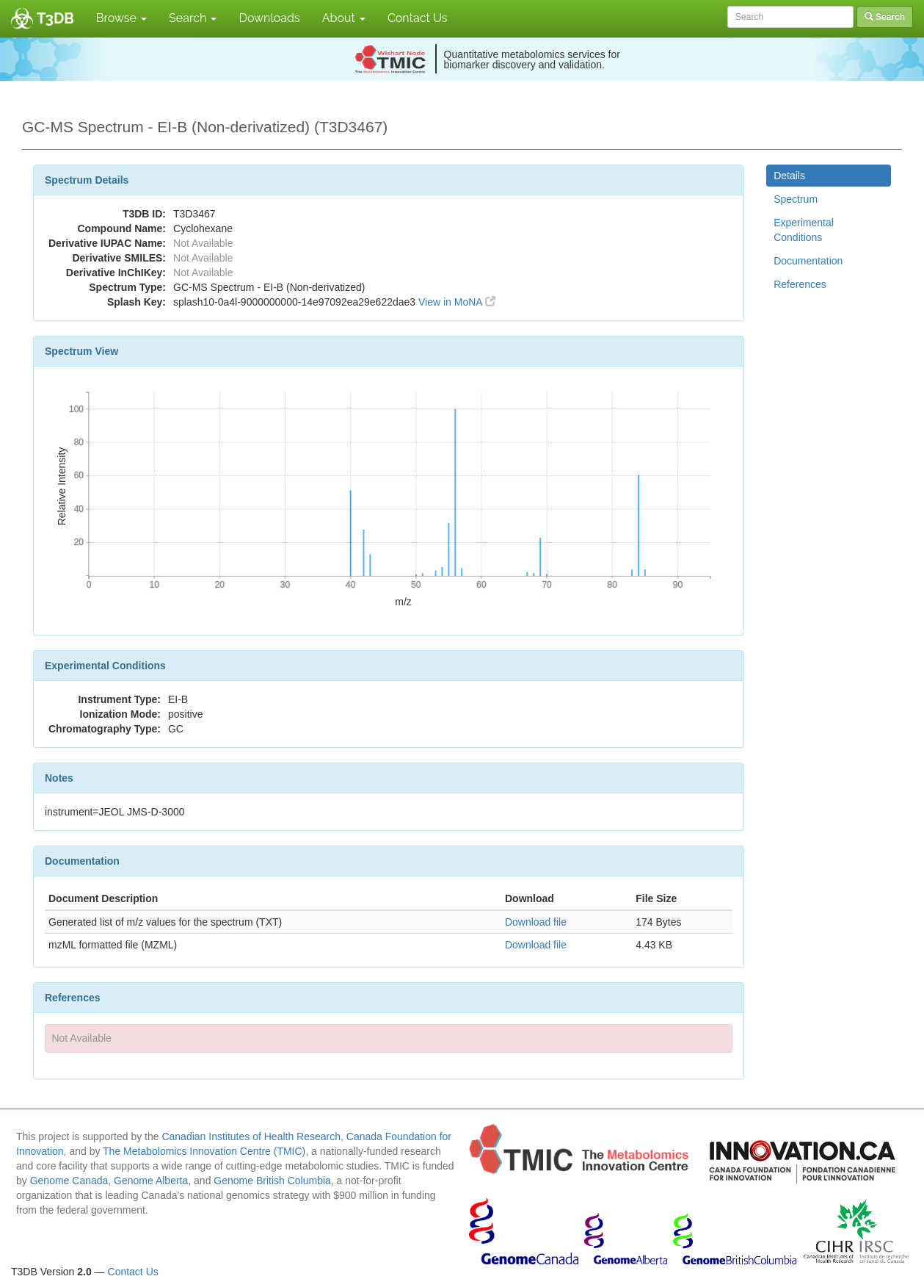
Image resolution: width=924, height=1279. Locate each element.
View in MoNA (456, 302)
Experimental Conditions (804, 230)
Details (789, 175)
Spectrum (796, 199)
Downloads (269, 18)
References (800, 284)
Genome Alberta (151, 1180)
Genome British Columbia (272, 1180)
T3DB (55, 18)
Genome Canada (69, 1180)
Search (193, 18)
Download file (536, 922)
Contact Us (418, 18)
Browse (121, 18)
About (343, 18)
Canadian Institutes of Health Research (251, 1136)
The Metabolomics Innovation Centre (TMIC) (204, 1151)
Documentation (808, 261)
